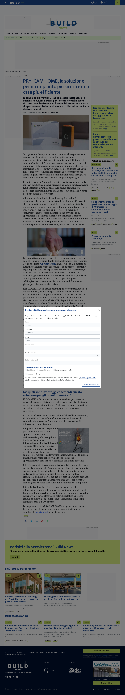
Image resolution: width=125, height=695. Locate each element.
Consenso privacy (33, 374)
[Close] (99, 310)
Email (27, 337)
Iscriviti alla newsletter (91, 384)
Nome (27, 322)
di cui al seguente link (88, 378)
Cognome (28, 329)
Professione (29, 345)
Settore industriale (31, 360)
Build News (31, 370)
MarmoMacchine (45, 370)
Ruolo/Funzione (30, 352)
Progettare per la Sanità (63, 370)
